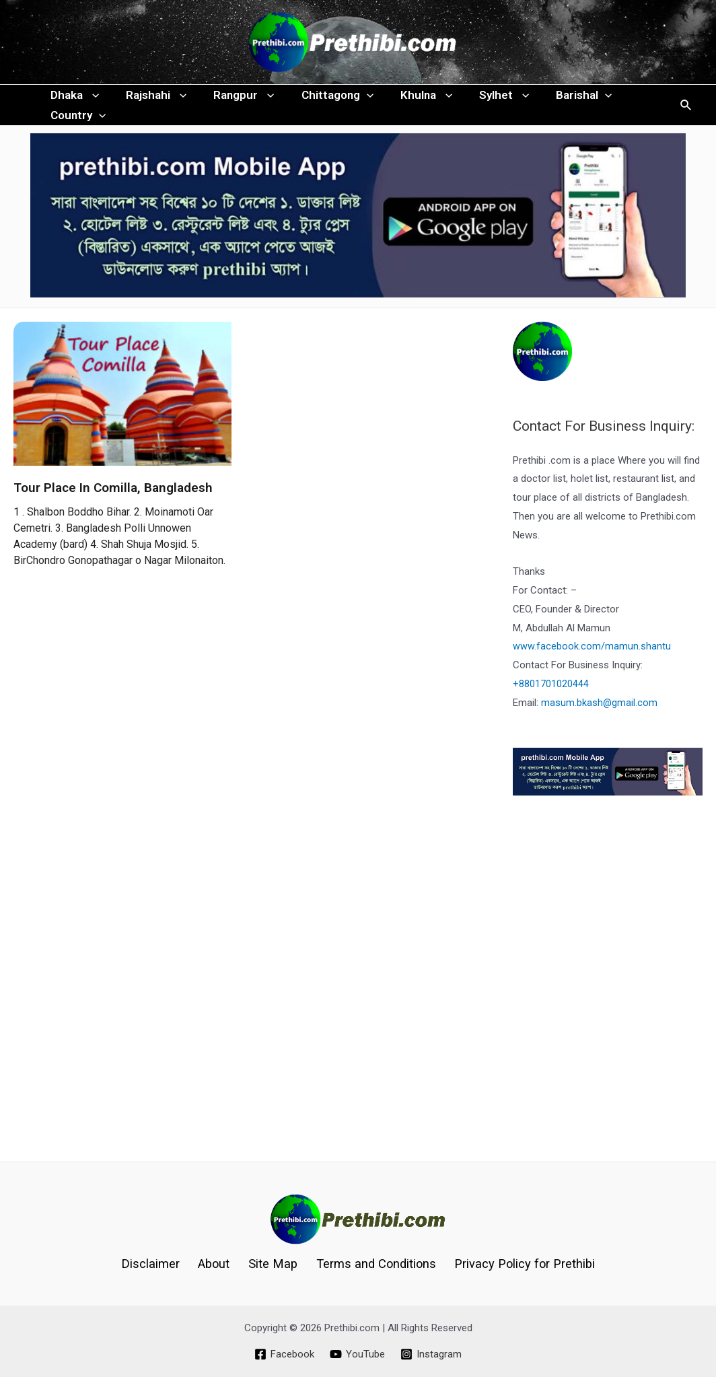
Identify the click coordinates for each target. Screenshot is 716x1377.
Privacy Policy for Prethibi (517, 1263)
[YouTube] (357, 1354)
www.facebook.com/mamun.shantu (592, 673)
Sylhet (482, 102)
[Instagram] (431, 1354)
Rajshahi (150, 102)
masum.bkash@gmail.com (599, 729)
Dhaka (72, 102)
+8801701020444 (551, 711)
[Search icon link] (686, 118)
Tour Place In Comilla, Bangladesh (113, 514)
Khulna (408, 102)
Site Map (270, 1263)
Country (76, 135)
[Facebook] (284, 1354)
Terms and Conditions (370, 1263)
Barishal (557, 102)
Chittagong (323, 102)
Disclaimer (156, 1263)
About (216, 1263)
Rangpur (233, 102)
